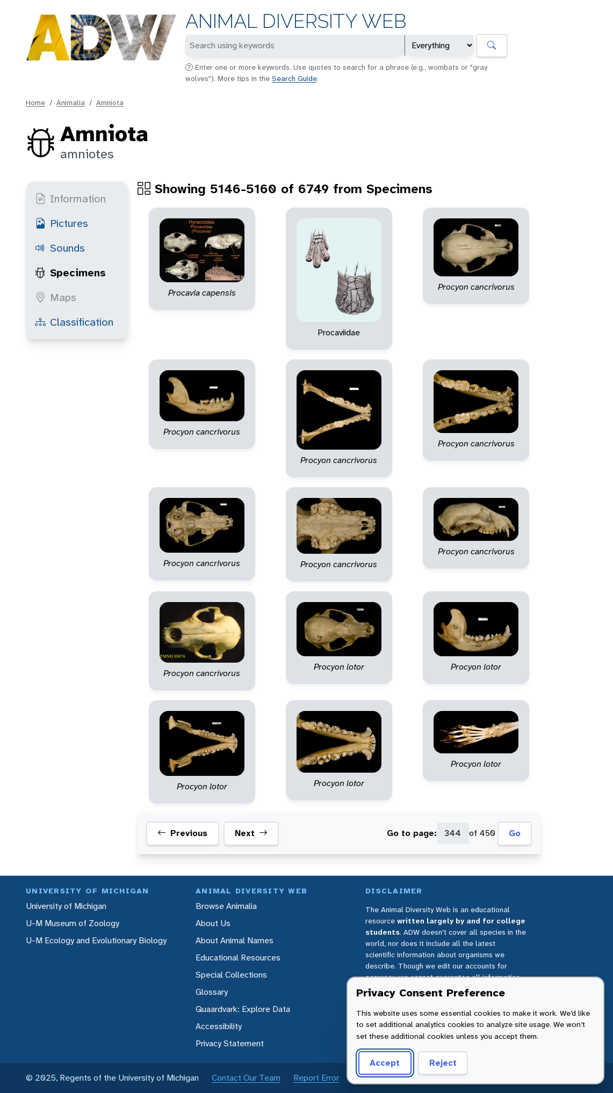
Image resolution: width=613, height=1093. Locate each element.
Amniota (110, 102)
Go (515, 833)
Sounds (60, 248)
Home (35, 102)
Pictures (61, 223)
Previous (182, 833)
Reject (443, 1062)
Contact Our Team (246, 1077)
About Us (213, 923)
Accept (385, 1062)
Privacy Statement (230, 1043)
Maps (55, 297)
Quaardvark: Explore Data (243, 1009)
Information (70, 198)
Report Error (316, 1077)
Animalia (70, 102)
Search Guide (294, 78)
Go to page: (412, 833)
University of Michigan (66, 906)
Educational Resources (238, 957)
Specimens (70, 273)
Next (251, 833)
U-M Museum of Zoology (72, 923)
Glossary (212, 991)
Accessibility (219, 1026)
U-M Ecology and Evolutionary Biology (96, 940)
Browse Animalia (226, 906)
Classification (74, 322)
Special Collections (231, 974)
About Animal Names (234, 940)
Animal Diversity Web (295, 21)
